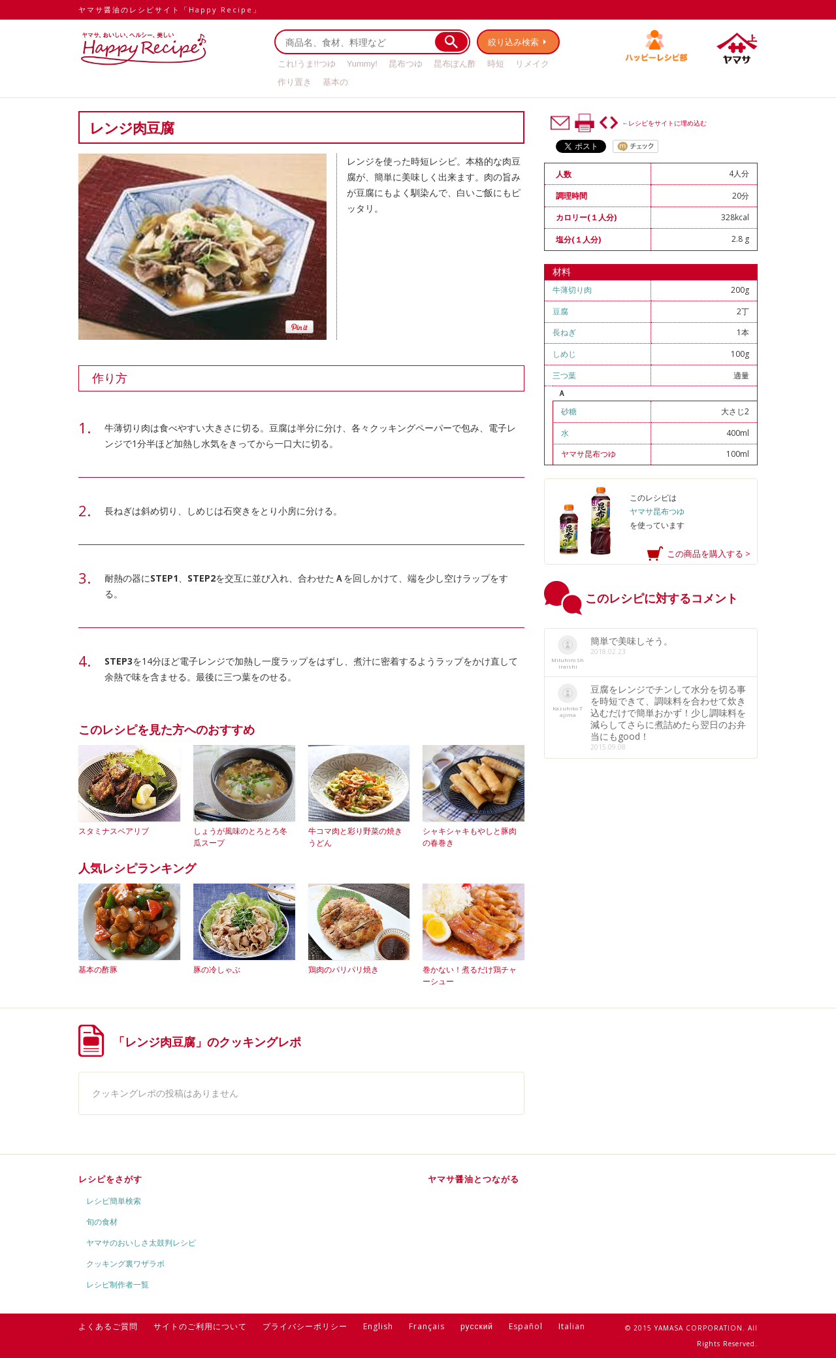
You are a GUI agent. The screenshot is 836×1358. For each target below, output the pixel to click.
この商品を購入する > (708, 553)
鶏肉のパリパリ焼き (343, 969)
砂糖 (569, 411)
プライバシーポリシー (305, 1326)
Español (526, 1326)
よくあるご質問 (108, 1326)
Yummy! (362, 64)
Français (427, 1326)
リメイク (532, 64)
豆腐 (560, 311)
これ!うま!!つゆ (307, 64)
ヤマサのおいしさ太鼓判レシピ (141, 1242)
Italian (571, 1326)
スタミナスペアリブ (113, 830)
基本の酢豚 (98, 969)
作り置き (295, 82)
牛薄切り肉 (572, 289)
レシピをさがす (110, 1179)
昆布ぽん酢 (455, 64)
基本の (335, 82)
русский (476, 1326)
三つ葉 (564, 375)
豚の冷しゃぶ (216, 969)
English (378, 1326)
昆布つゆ (406, 64)
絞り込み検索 (513, 42)
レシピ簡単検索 (113, 1200)
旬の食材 (102, 1221)
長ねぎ (564, 332)
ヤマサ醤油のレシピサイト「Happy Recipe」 (169, 9)
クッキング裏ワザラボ (125, 1263)
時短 (495, 64)
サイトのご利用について (200, 1326)
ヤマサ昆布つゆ (588, 453)
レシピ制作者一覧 (117, 1284)
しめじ (564, 353)
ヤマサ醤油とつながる (473, 1179)
